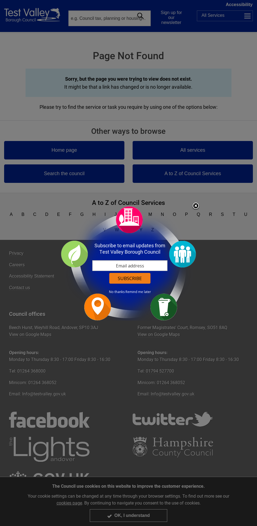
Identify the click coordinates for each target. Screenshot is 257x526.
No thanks (117, 292)
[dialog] (128, 263)
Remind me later (138, 292)
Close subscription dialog (196, 206)
